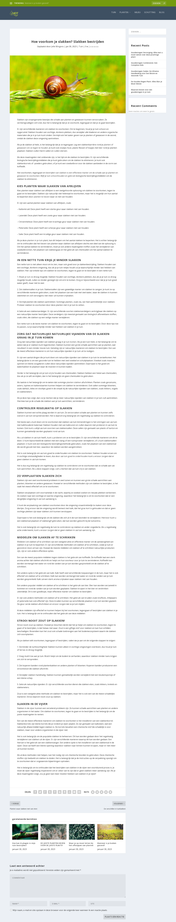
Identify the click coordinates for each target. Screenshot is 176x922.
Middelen (21, 539)
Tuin (113, 14)
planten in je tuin (35, 238)
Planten (124, 14)
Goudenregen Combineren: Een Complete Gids (144, 62)
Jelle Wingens (57, 44)
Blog (161, 14)
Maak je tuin (24, 274)
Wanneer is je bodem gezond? (37, 3)
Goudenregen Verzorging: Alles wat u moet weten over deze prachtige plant (147, 52)
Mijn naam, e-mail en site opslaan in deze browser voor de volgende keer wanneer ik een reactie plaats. (60, 908)
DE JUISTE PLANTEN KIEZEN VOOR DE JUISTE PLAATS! (53, 842)
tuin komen (71, 339)
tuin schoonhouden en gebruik (61, 173)
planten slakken (73, 380)
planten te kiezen (42, 194)
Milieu (138, 14)
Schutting (149, 14)
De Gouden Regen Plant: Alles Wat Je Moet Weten (146, 80)
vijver (32, 706)
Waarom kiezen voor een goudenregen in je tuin (141, 88)
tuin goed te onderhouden (76, 454)
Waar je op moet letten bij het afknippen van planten (81, 842)
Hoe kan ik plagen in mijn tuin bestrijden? (23, 842)
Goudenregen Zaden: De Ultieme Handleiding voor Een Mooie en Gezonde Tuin (145, 71)
